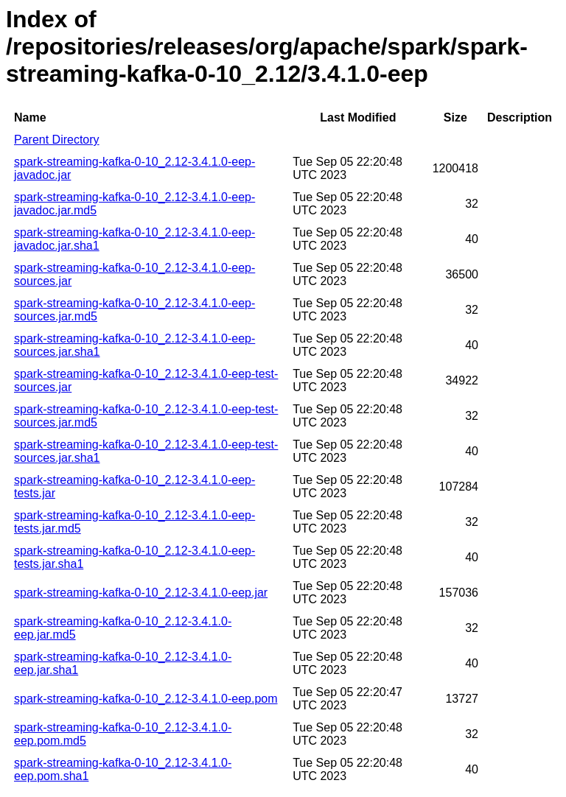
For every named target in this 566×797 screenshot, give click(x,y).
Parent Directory (56, 139)
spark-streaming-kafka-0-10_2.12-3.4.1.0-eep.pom (146, 698)
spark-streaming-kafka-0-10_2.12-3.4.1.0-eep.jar (141, 592)
